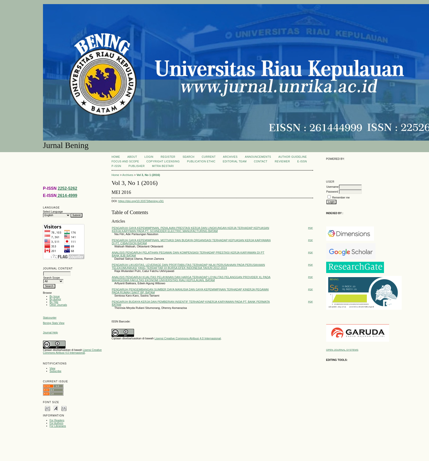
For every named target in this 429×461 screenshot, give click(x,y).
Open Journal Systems (342, 349)
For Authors (56, 423)
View (52, 368)
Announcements (258, 156)
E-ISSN (302, 161)
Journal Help (50, 332)
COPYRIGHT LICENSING (163, 161)
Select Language (53, 211)
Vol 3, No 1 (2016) (148, 174)
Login (149, 156)
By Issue (55, 296)
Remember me (341, 197)
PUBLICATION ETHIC (201, 161)
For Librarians (58, 426)
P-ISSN (116, 166)
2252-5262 (67, 188)
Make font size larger (64, 408)
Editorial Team (235, 161)
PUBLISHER (136, 166)
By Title (54, 302)
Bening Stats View (53, 323)
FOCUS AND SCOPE (125, 161)
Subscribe (55, 371)
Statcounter (50, 317)
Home (116, 156)
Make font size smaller (47, 408)
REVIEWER (282, 161)
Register (168, 156)
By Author (55, 299)
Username (332, 186)
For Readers (57, 420)
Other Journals (58, 304)
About (132, 156)
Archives (230, 156)
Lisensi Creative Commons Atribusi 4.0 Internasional (72, 351)
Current (209, 156)
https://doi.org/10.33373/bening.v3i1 (141, 201)
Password (332, 191)
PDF (310, 227)
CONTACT (260, 161)
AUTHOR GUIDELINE (292, 156)
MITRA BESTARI (163, 166)
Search (188, 156)
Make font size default (55, 408)
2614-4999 (67, 195)
